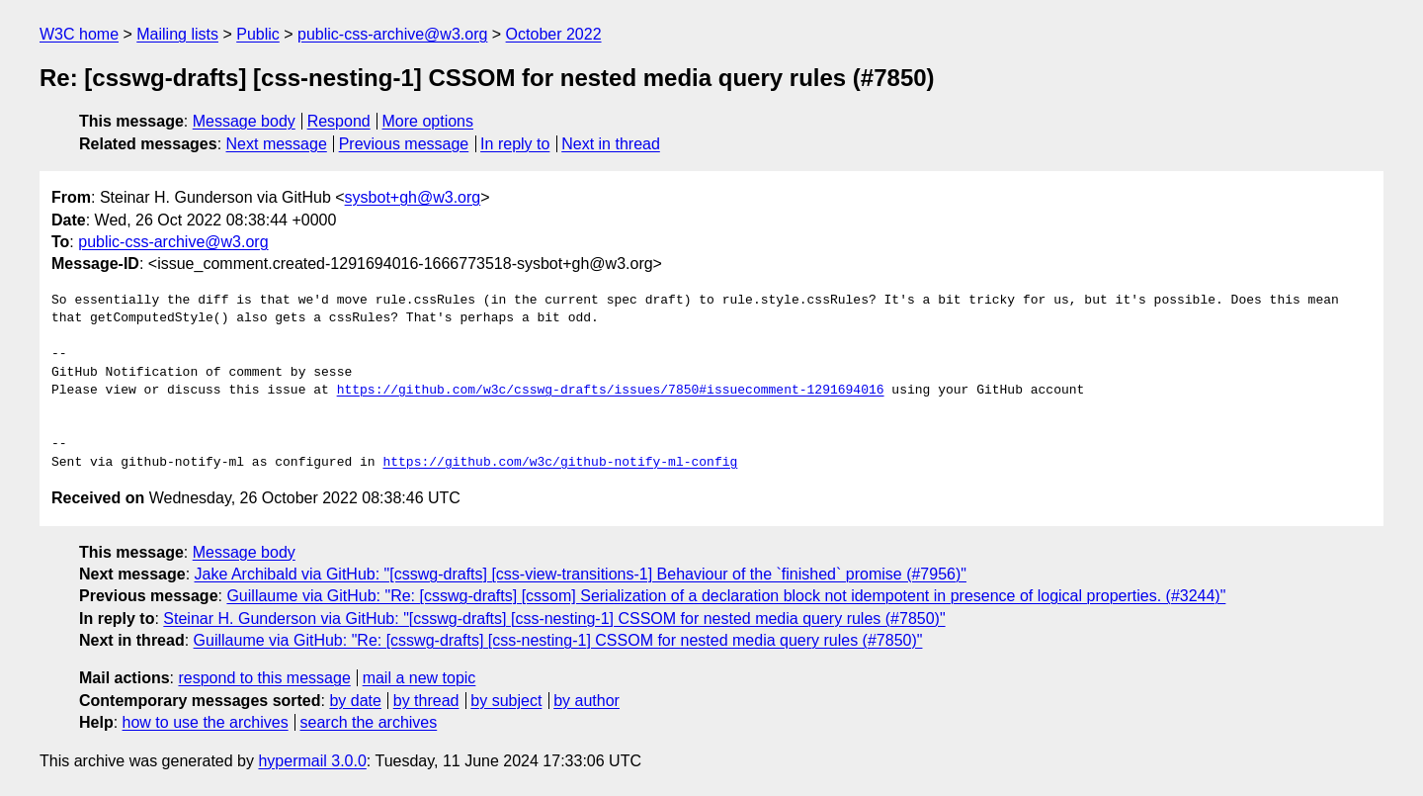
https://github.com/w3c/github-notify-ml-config (559, 463)
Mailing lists (177, 34)
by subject (506, 700)
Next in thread (610, 143)
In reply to (514, 143)
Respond (339, 121)
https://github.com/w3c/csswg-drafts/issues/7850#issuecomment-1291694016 (610, 390)
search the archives (369, 722)
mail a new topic (419, 677)
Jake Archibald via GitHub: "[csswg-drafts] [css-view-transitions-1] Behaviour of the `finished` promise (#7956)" (580, 574)
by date (354, 700)
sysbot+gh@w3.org (413, 197)
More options (428, 121)
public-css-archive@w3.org (392, 34)
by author (586, 700)
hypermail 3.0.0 (312, 760)
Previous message (404, 143)
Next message (276, 143)
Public (258, 34)
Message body (244, 121)
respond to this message (264, 677)
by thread (426, 700)
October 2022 (554, 34)
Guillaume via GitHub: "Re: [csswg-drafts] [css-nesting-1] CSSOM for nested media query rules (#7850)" (558, 640)
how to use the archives (206, 722)
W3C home (79, 34)
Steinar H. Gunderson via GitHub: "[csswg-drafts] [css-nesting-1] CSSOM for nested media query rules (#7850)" (554, 618)
